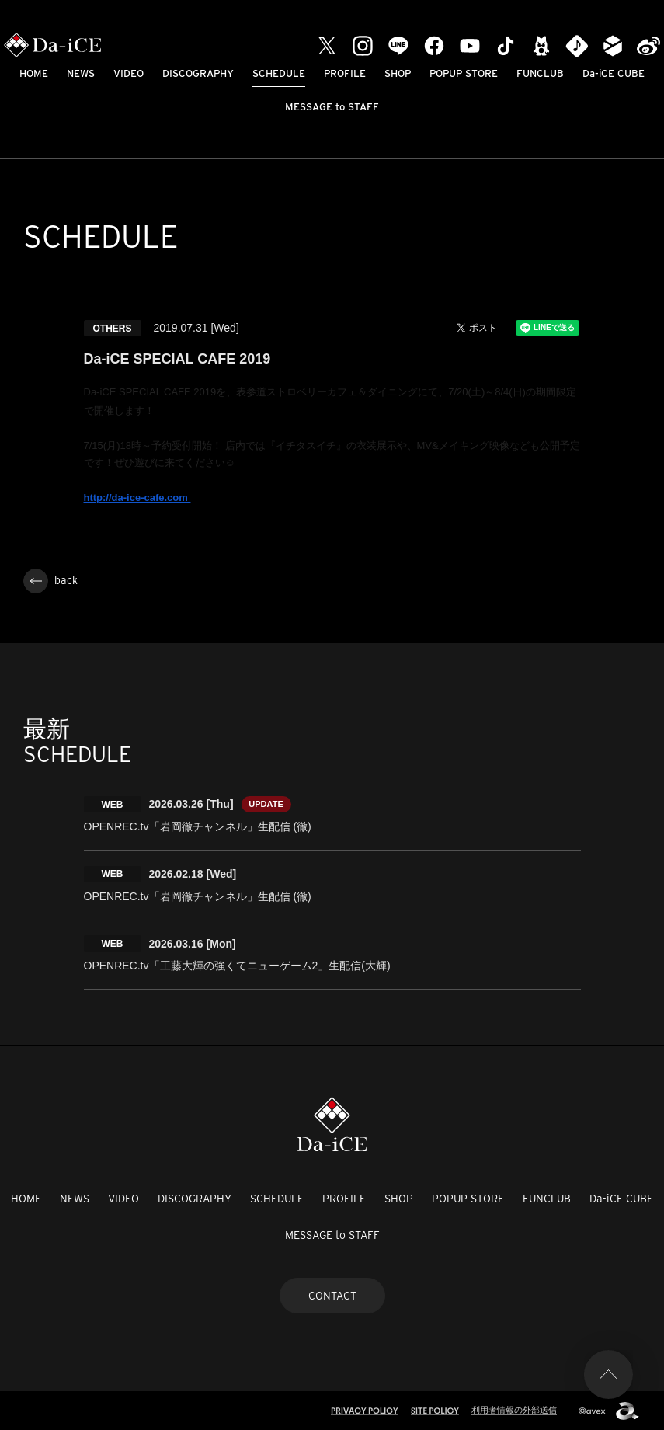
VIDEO (128, 73)
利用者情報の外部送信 (514, 1408)
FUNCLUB (540, 73)
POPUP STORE (463, 73)
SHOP (397, 73)
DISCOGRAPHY (198, 73)
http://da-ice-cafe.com (137, 497)
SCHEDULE (278, 73)
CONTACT (332, 1294)
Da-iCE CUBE (613, 73)
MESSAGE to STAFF (332, 107)
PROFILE (345, 73)
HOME (33, 73)
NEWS (81, 73)
